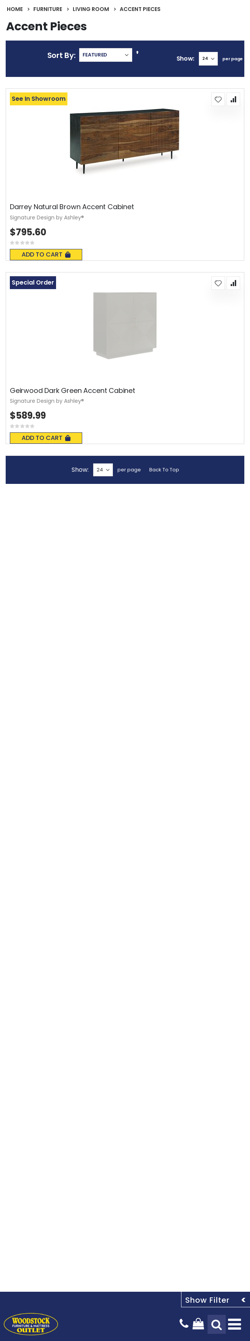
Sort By (60, 55)
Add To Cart (46, 254)
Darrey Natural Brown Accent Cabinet (72, 207)
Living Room (91, 9)
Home (15, 9)
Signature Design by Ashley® (47, 217)
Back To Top (164, 469)
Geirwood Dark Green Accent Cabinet (72, 390)
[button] (218, 99)
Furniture (47, 9)
